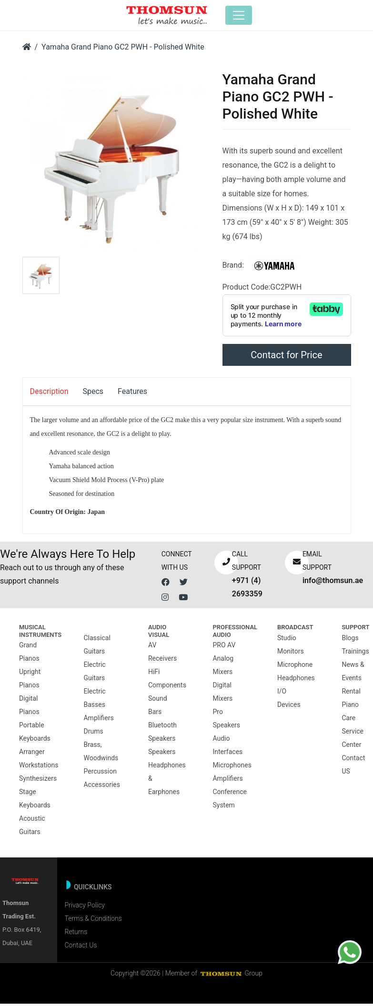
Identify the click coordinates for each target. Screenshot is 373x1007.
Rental (351, 694)
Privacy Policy (84, 908)
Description (49, 394)
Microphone (295, 667)
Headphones (296, 681)
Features (132, 394)
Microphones (231, 768)
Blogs (350, 640)
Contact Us (80, 948)
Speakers (162, 755)
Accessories (101, 787)
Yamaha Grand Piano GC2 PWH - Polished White (122, 50)
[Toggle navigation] (242, 16)
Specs (93, 394)
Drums (93, 734)
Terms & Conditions (92, 922)
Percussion (99, 774)
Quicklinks (93, 890)
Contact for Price (286, 358)
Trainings (355, 654)
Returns (75, 935)
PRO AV (223, 648)
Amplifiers (98, 721)
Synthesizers (38, 781)
